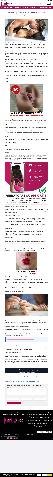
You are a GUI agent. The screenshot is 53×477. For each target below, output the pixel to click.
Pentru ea (10, 7)
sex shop (27, 369)
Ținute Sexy (25, 7)
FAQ (32, 434)
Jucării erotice (34, 7)
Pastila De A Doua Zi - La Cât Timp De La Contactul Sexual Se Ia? (24, 381)
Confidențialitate (26, 434)
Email (22, 397)
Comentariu (10, 387)
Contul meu (49, 0)
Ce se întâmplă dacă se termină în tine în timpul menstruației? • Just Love (26, 377)
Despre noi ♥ (4, 434)
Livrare (9, 434)
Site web (36, 397)
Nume (8, 397)
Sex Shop (3, 7)
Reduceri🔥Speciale (45, 7)
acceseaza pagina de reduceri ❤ (23, 371)
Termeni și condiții (16, 434)
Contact (36, 434)
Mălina (32, 17)
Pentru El (18, 7)
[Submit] (41, 4)
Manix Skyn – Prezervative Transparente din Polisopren (20, 339)
